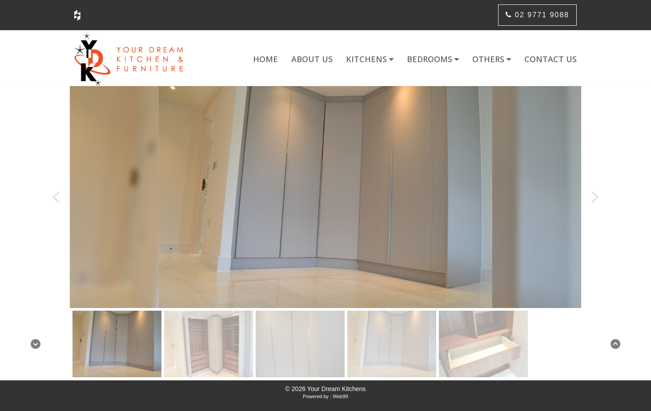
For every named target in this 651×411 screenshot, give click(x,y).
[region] (325, 233)
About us (312, 59)
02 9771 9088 (537, 15)
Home (265, 59)
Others (491, 59)
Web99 (340, 396)
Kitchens (370, 59)
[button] (56, 197)
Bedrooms (433, 59)
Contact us (550, 59)
